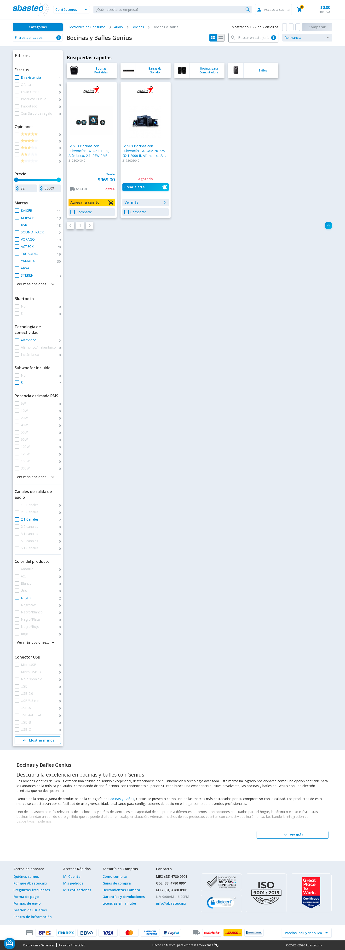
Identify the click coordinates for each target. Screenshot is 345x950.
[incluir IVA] (304, 932)
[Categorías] (38, 27)
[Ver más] (292, 835)
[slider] (16, 180)
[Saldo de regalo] (24, 943)
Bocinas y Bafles (121, 798)
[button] (71, 9)
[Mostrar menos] (38, 740)
